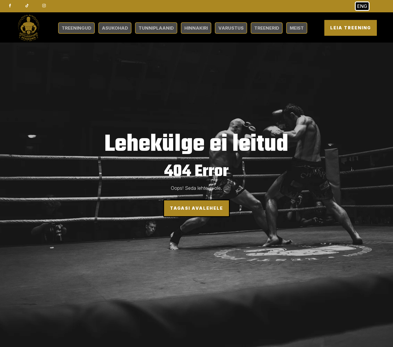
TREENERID (266, 28)
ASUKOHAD (115, 28)
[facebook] (10, 5)
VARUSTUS (231, 28)
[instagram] (44, 5)
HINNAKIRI (196, 28)
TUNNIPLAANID (156, 28)
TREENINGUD (76, 28)
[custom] (27, 5)
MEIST (297, 28)
